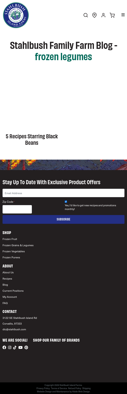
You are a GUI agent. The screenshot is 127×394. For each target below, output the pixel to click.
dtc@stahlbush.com (14, 329)
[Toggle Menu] (120, 15)
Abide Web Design (81, 391)
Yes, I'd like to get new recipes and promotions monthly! (90, 207)
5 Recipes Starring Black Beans (32, 139)
